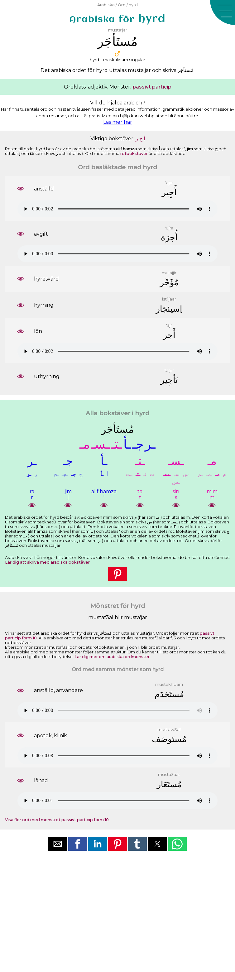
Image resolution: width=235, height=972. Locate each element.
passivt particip (151, 87)
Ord (122, 4)
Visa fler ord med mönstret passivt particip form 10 (57, 819)
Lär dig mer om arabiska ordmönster (112, 656)
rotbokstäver (134, 153)
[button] (222, 12)
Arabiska (106, 4)
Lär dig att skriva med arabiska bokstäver (47, 562)
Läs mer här (117, 122)
